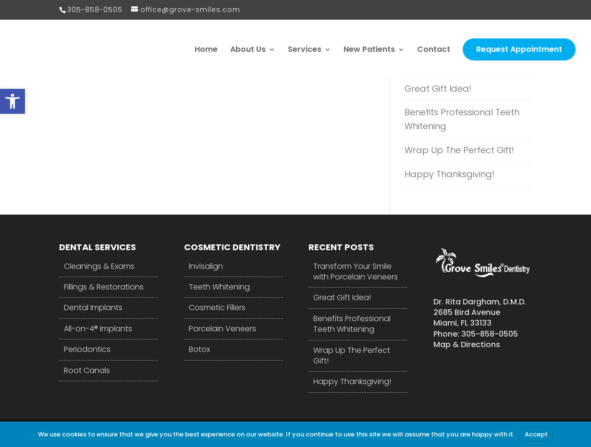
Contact (433, 50)
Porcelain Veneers (222, 328)
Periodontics (87, 349)
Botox (199, 349)
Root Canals (87, 370)
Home (206, 50)
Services (304, 50)
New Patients (369, 50)
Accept (536, 434)
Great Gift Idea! (438, 89)
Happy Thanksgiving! (449, 174)
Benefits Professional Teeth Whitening (462, 119)
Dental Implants (93, 307)
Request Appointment (519, 49)
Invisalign (206, 266)
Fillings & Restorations (104, 286)
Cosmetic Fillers (217, 307)
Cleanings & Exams (99, 266)
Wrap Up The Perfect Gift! (459, 150)
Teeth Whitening (219, 286)
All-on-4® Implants (98, 328)
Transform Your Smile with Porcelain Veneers (355, 271)
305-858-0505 (95, 9)
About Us (248, 50)
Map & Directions (466, 344)
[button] (12, 101)
